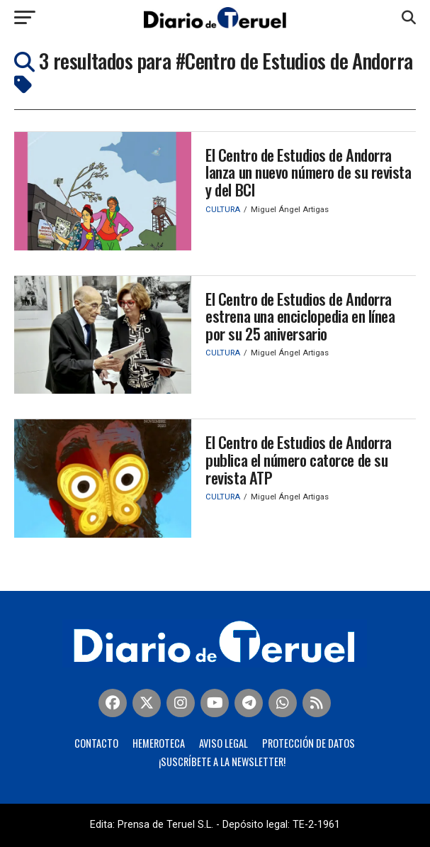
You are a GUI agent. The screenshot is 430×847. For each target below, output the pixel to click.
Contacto (96, 743)
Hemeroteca (158, 743)
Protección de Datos (308, 743)
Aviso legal (223, 743)
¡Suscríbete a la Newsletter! (222, 761)
